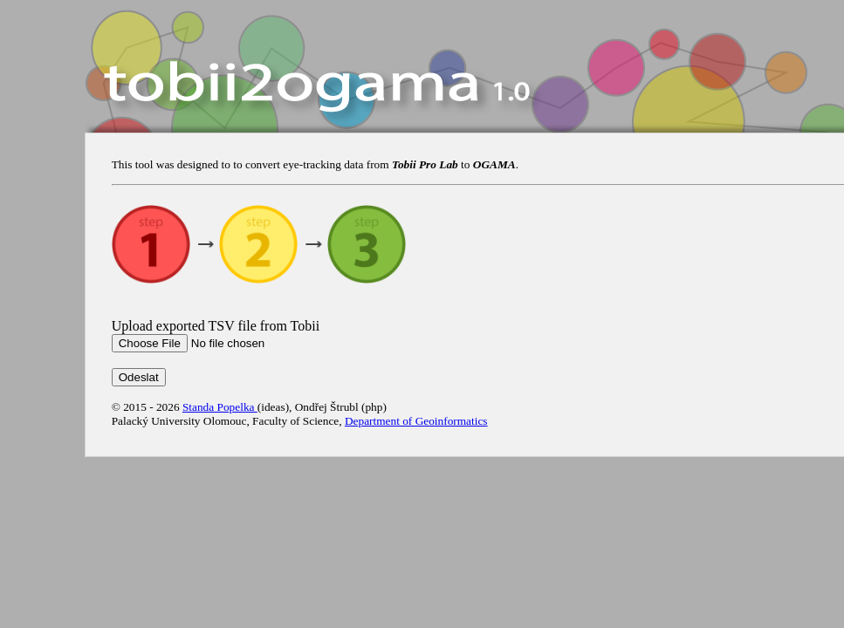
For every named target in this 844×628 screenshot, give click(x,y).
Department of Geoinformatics (416, 420)
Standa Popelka (219, 406)
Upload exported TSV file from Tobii (215, 325)
